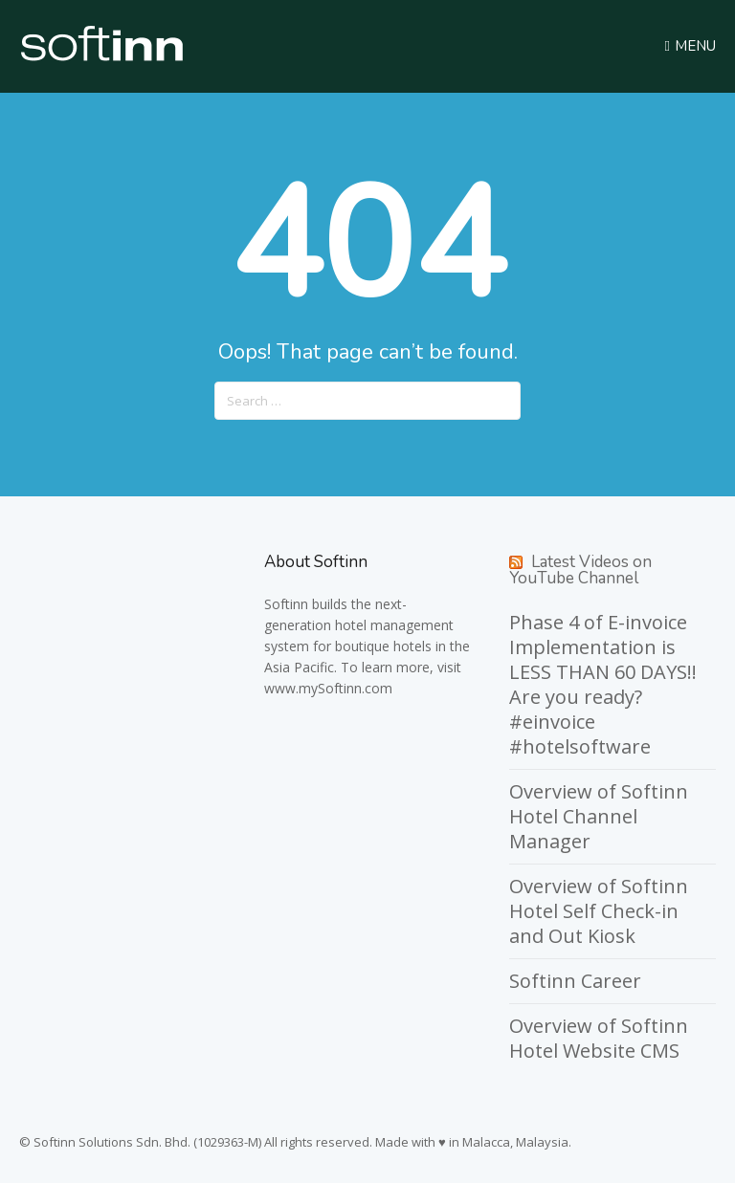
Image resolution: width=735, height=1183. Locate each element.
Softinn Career (575, 981)
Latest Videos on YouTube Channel (580, 570)
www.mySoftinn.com (328, 688)
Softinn (286, 604)
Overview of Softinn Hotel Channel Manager (598, 816)
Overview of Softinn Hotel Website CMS (598, 1038)
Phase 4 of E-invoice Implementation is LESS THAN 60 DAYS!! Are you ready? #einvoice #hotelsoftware (603, 684)
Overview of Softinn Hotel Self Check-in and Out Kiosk (598, 911)
